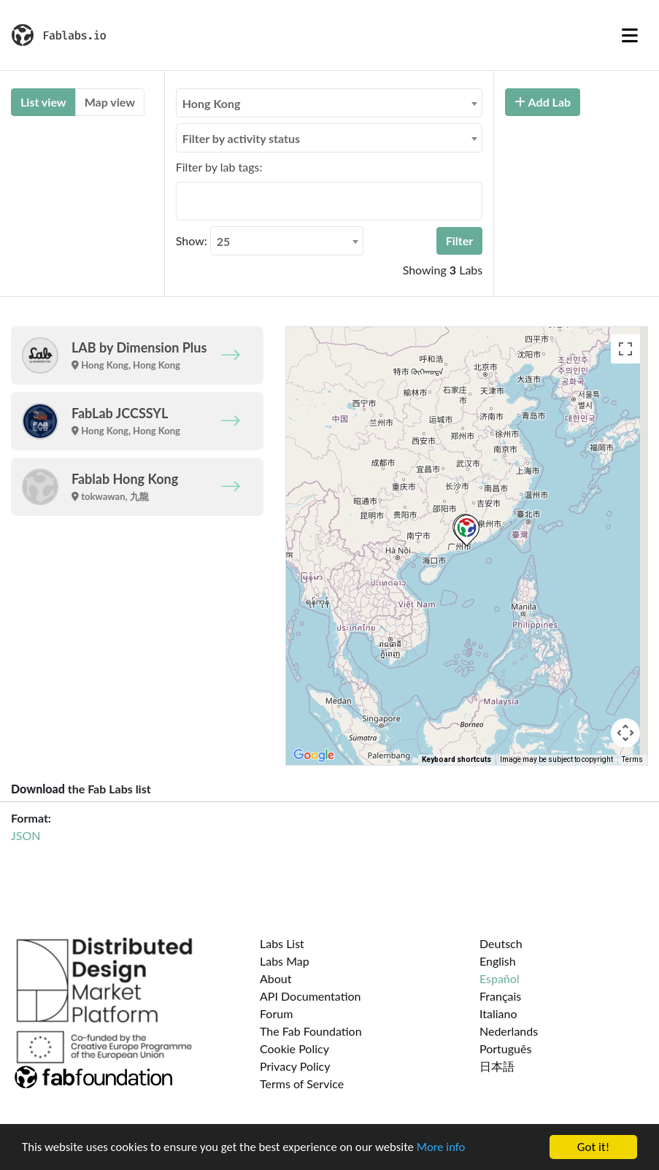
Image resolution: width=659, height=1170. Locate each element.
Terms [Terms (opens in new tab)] (632, 759)
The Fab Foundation (311, 1031)
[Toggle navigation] (629, 35)
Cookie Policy (294, 1048)
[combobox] (329, 103)
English (497, 961)
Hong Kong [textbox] (211, 103)
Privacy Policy (295, 1066)
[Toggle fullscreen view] (625, 348)
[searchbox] (184, 200)
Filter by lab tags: (219, 167)
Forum (276, 1013)
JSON (25, 835)
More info (449, 1147)
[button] (466, 530)
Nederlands (508, 1031)
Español (499, 978)
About (276, 978)
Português (505, 1048)
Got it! (593, 1147)
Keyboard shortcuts (456, 759)
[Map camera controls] (625, 732)
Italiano (498, 1013)
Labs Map (284, 961)
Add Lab (543, 102)
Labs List (282, 943)
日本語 (497, 1066)
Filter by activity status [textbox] (241, 138)
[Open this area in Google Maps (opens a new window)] (314, 755)
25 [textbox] (224, 241)
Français (500, 996)
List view (43, 102)
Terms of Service (302, 1083)
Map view (110, 102)
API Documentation (310, 996)
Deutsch (501, 943)
